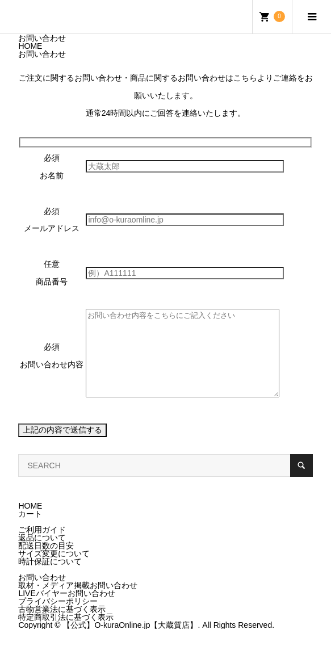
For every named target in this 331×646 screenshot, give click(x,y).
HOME (30, 522)
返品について (42, 554)
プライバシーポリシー (58, 618)
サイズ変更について (54, 570)
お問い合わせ (42, 594)
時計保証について (50, 578)
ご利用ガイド (42, 546)
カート (30, 530)
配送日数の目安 (46, 562)
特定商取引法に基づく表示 (66, 634)
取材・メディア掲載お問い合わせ (77, 602)
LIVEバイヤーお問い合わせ (66, 610)
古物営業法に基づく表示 (62, 626)
